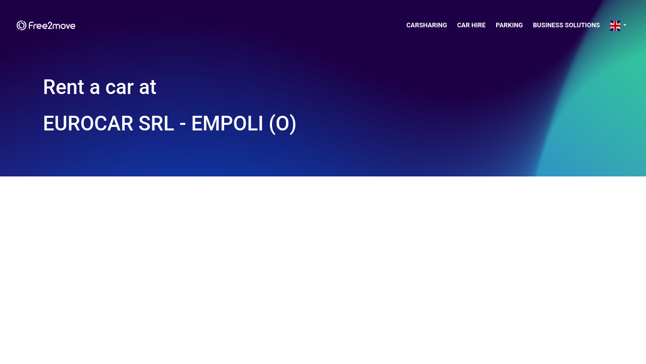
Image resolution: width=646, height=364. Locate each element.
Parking (509, 25)
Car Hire (471, 25)
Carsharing (426, 25)
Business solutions (566, 25)
